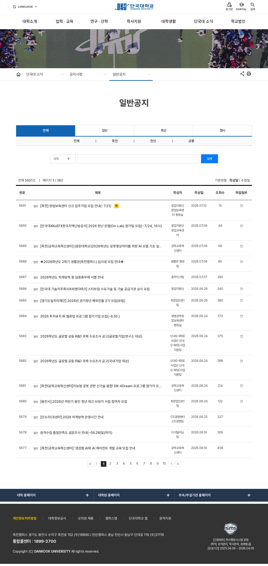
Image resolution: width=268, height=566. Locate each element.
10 (164, 463)
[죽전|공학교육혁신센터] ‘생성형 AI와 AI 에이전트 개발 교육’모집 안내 (83, 448)
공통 (191, 141)
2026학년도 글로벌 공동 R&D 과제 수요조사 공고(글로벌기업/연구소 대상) (87, 336)
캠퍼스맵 (111, 518)
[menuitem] (30, 21)
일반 (105, 131)
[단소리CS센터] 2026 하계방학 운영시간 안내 (67, 417)
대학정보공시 (57, 518)
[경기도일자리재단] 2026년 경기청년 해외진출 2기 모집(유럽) (78, 300)
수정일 (245, 180)
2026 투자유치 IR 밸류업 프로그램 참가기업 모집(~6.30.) (76, 316)
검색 (209, 158)
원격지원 (165, 518)
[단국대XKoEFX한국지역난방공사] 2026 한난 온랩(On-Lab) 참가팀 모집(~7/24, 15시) (97, 226)
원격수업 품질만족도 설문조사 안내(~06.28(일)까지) (72, 432)
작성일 (233, 180)
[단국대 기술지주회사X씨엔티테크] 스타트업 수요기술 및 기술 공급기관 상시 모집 (91, 289)
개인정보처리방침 (25, 518)
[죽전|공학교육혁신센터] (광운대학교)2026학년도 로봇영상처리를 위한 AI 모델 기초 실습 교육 (98, 246)
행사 (222, 131)
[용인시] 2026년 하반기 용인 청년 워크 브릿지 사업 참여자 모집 (79, 401)
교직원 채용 (86, 518)
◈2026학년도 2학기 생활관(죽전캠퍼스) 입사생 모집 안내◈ (78, 261)
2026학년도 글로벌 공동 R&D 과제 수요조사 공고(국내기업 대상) (80, 361)
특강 (164, 131)
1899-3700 (45, 541)
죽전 (115, 141)
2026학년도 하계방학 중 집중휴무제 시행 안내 (67, 277)
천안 (153, 141)
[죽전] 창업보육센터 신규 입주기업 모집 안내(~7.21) (71, 206)
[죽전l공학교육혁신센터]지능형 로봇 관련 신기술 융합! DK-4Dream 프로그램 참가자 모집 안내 (98, 385)
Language (25, 6)
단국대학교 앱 (138, 518)
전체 (45, 131)
